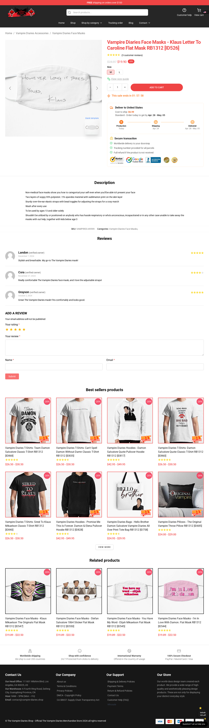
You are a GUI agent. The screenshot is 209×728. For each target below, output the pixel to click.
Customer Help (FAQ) (118, 700)
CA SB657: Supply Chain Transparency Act (78, 700)
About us (61, 681)
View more (104, 547)
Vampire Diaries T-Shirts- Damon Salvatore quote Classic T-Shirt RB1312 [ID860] (180, 451)
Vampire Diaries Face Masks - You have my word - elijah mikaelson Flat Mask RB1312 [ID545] (130, 622)
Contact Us (113, 695)
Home (8, 33)
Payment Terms (115, 686)
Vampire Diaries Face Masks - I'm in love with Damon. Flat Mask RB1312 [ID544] (179, 622)
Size (109, 67)
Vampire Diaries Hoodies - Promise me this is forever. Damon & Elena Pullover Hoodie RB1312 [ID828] (79, 525)
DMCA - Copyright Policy (69, 695)
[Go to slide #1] (45, 144)
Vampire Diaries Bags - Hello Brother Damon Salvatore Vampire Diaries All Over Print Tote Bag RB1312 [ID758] (128, 525)
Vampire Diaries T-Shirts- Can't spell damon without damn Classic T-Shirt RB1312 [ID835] (77, 451)
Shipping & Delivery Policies (121, 681)
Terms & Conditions (66, 686)
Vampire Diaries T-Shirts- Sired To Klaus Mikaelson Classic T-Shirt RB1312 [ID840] (28, 525)
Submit (12, 376)
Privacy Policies (64, 690)
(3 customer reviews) (132, 55)
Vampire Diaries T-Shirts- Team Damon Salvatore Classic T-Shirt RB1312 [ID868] (27, 451)
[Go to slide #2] (62, 144)
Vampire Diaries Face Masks (68, 33)
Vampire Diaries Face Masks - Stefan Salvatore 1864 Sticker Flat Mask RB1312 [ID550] (77, 622)
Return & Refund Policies (119, 690)
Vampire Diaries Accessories (32, 33)
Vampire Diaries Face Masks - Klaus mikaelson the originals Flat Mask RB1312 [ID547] (26, 622)
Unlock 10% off (203, 714)
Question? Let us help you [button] (194, 724)
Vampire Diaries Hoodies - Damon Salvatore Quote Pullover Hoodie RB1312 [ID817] (126, 451)
